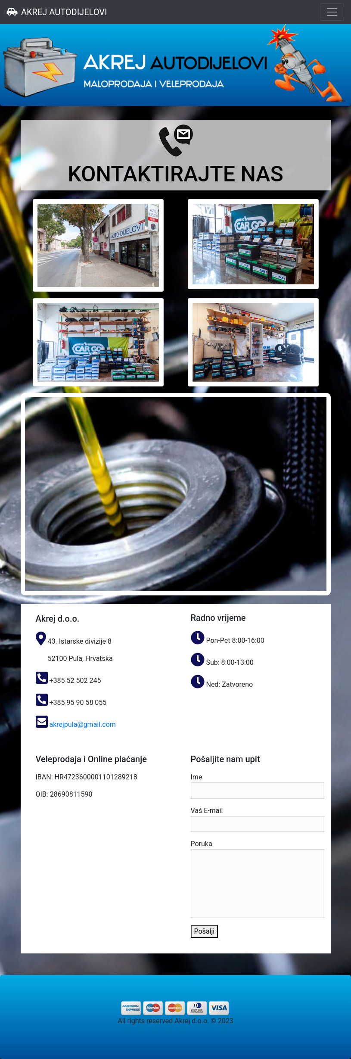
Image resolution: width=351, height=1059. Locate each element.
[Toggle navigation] (332, 12)
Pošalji (204, 931)
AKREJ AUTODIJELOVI (57, 12)
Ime (257, 786)
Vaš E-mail (257, 819)
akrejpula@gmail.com (82, 724)
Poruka (257, 879)
